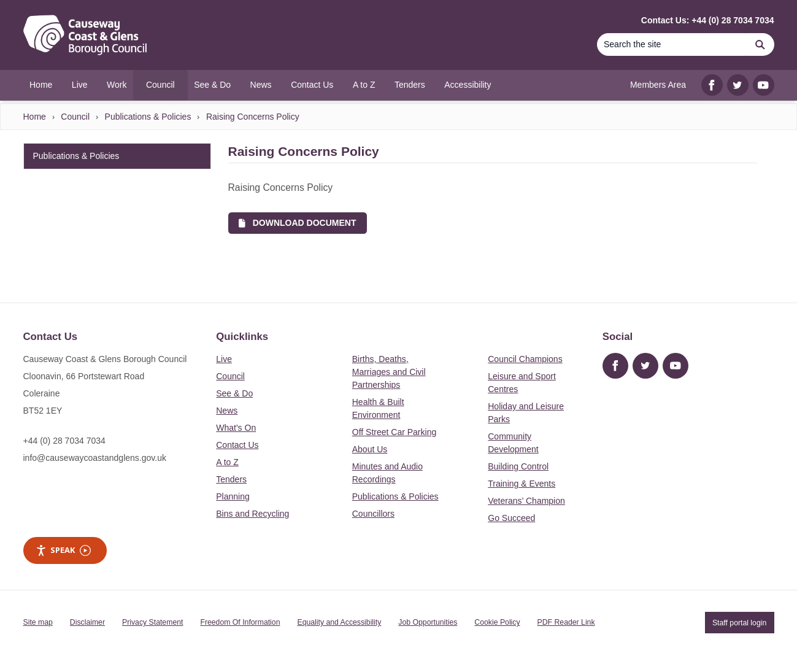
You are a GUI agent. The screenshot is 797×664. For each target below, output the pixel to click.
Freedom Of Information (240, 622)
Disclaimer (87, 622)
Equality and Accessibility (339, 622)
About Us (370, 449)
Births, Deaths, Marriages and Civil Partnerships (389, 372)
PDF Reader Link (566, 622)
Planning (233, 496)
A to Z (227, 462)
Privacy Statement (152, 622)
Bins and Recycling (252, 514)
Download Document (297, 223)
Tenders (231, 479)
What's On (236, 428)
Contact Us (237, 445)
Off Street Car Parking (394, 432)
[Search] (672, 44)
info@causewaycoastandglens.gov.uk (94, 458)
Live (224, 359)
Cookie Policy (497, 622)
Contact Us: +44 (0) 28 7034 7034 (707, 20)
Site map (38, 622)
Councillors (373, 514)
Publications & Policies (148, 117)
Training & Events (521, 483)
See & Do (234, 393)
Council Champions (525, 359)
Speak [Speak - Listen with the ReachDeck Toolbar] (63, 550)
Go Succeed (511, 518)
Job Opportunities (427, 622)
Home (34, 117)
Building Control (518, 466)
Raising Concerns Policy (252, 117)
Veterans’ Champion (526, 501)
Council (75, 117)
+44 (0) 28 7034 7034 (64, 441)
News (226, 410)
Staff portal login (739, 622)
